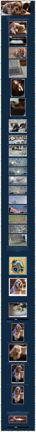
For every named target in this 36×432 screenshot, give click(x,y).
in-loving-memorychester (18, 275)
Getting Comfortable (9, 321)
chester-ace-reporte (17, 277)
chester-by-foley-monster (18, 276)
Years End (8, 17)
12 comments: (13, 319)
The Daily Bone (7, 3)
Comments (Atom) (10, 429)
